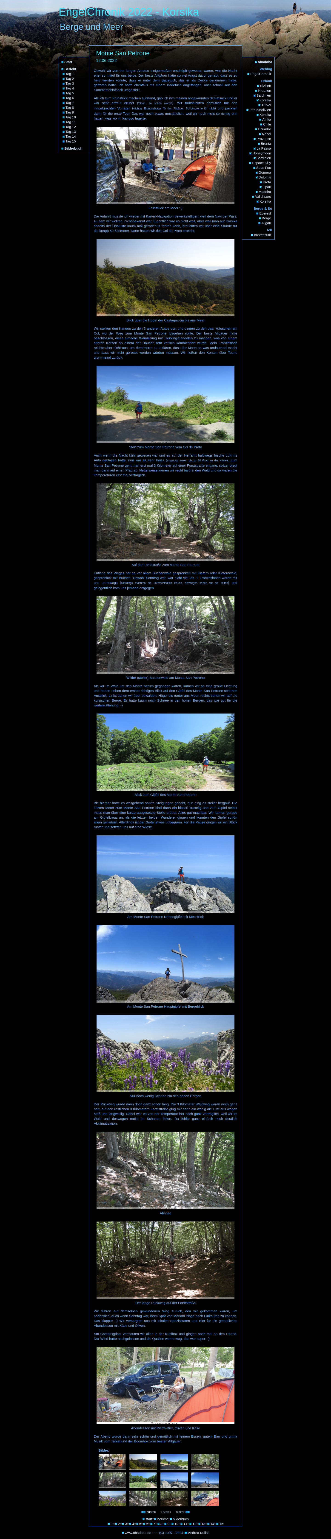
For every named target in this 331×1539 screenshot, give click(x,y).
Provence (264, 139)
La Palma (264, 148)
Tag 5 (70, 93)
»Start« (166, 1512)
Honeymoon (261, 153)
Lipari (267, 187)
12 (194, 1524)
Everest (265, 213)
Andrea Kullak (198, 1533)
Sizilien (265, 86)
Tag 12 (71, 127)
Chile (267, 124)
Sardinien (264, 95)
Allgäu (266, 223)
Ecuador (264, 129)
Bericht (70, 69)
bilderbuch (181, 1519)
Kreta (267, 182)
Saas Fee (263, 168)
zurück (148, 1512)
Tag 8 (70, 107)
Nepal (266, 134)
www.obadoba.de (138, 1533)
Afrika (266, 119)
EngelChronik (260, 74)
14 (212, 1524)
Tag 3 (70, 83)
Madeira (265, 192)
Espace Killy (261, 163)
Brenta (266, 143)
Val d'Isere (263, 196)
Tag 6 (70, 98)
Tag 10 (71, 117)
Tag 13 (71, 132)
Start (68, 62)
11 (185, 1524)
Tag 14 (71, 136)
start (149, 1519)
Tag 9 (70, 112)
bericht (162, 1519)
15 (221, 1524)
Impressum (262, 235)
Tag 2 (70, 79)
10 (176, 1524)
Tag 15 (71, 141)
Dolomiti (265, 177)
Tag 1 (70, 74)
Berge (266, 218)
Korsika (265, 100)
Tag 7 (70, 103)
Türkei (266, 105)
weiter (183, 1512)
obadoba (265, 62)
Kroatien (264, 90)
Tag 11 (71, 122)
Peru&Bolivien (260, 110)
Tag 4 (70, 88)
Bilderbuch (73, 148)
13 (203, 1524)
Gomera (265, 172)
